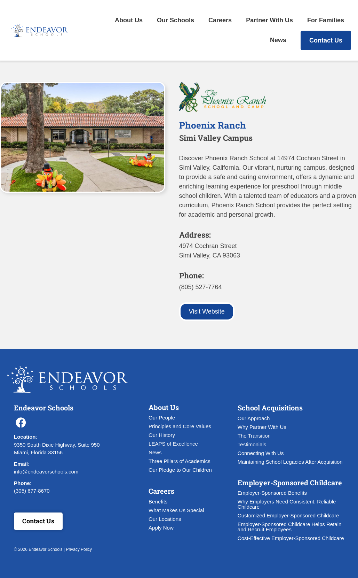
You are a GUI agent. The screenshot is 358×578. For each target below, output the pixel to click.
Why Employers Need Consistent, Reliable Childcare (287, 504)
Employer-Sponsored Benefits (272, 493)
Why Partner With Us (262, 427)
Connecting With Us (261, 453)
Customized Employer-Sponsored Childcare (288, 515)
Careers (220, 20)
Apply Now (161, 528)
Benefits (158, 501)
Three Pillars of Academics (179, 461)
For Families (325, 20)
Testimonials (252, 444)
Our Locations (165, 519)
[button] (21, 423)
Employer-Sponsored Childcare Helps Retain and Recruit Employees (289, 526)
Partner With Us (269, 20)
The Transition (254, 436)
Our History (162, 435)
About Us (129, 20)
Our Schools (175, 20)
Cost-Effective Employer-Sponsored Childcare (291, 538)
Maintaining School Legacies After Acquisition (290, 462)
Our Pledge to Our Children (180, 470)
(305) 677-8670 (32, 491)
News (278, 40)
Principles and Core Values (180, 426)
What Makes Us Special (176, 510)
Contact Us (325, 40)
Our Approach (254, 418)
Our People (162, 418)
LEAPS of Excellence (173, 444)
